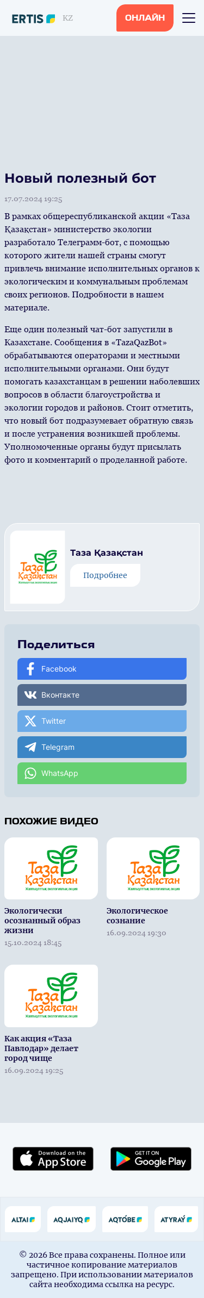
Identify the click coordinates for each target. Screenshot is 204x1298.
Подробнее (105, 575)
